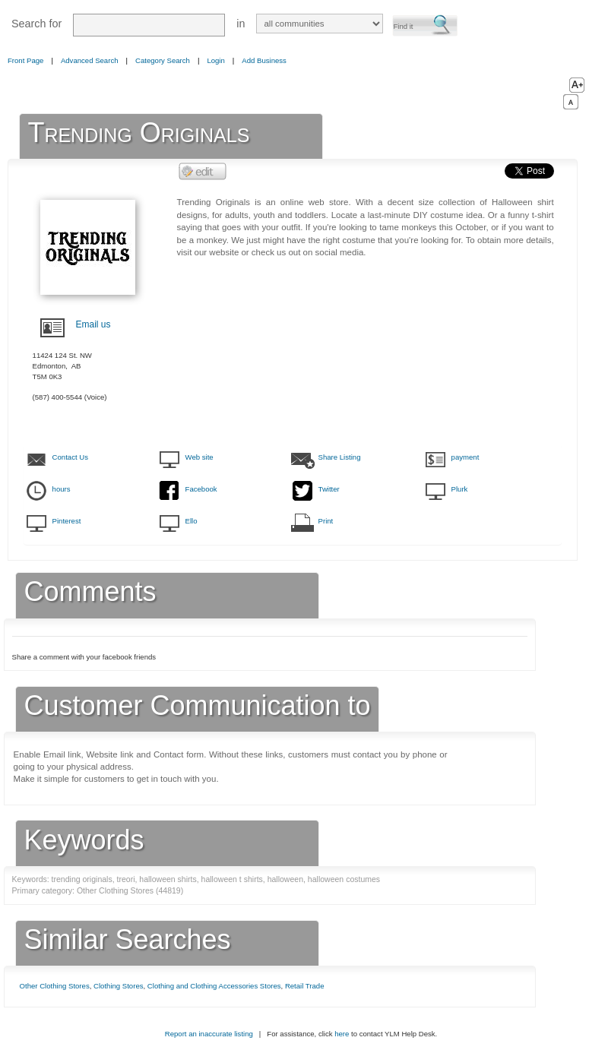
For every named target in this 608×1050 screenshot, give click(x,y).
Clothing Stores (118, 986)
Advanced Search (90, 60)
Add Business (264, 60)
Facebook (201, 489)
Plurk (459, 489)
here (341, 1033)
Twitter (329, 489)
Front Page (25, 60)
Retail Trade (305, 986)
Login (215, 60)
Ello (191, 521)
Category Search (162, 60)
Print (326, 521)
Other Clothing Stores (55, 986)
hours (61, 489)
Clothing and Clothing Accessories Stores (214, 986)
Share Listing (339, 457)
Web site (199, 457)
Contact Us (70, 457)
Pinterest (66, 521)
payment (465, 457)
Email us (93, 324)
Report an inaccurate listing (209, 1033)
